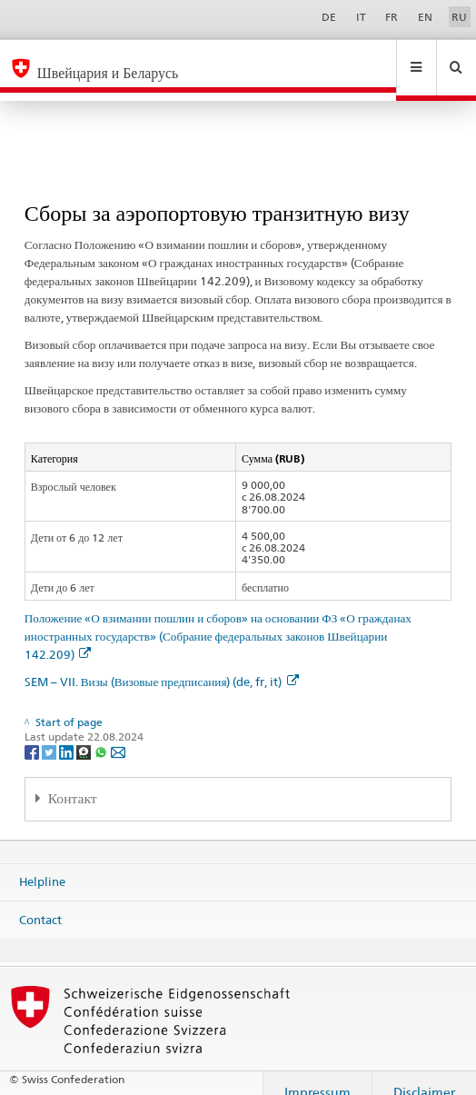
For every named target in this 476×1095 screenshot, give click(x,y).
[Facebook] (33, 735)
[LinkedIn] (67, 735)
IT (361, 17)
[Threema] (85, 735)
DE (329, 17)
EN (425, 17)
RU (459, 17)
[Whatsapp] (102, 735)
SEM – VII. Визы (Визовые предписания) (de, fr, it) (162, 664)
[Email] (118, 735)
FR (391, 17)
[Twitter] (50, 735)
